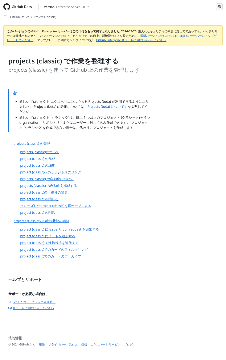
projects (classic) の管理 (31, 143)
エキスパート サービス (105, 344)
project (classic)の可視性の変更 (44, 192)
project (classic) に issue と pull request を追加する (59, 229)
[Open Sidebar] (5, 16)
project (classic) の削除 (37, 212)
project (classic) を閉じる (39, 199)
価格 (84, 344)
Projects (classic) (45, 17)
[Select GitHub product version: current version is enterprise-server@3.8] (66, 7)
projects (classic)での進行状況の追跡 (41, 221)
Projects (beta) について (105, 106)
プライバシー (57, 344)
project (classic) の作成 (37, 158)
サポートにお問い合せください (31, 308)
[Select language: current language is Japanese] (219, 6)
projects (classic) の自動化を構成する (48, 185)
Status (73, 344)
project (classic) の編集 (37, 165)
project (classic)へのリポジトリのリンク (50, 172)
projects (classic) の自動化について (47, 179)
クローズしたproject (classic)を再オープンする (55, 205)
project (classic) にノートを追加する (47, 236)
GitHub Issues (19, 17)
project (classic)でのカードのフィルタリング (54, 249)
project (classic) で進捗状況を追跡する (49, 242)
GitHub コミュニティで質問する (32, 302)
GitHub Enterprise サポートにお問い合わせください (131, 40)
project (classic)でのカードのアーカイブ (50, 256)
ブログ (128, 344)
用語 (42, 344)
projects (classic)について (39, 152)
